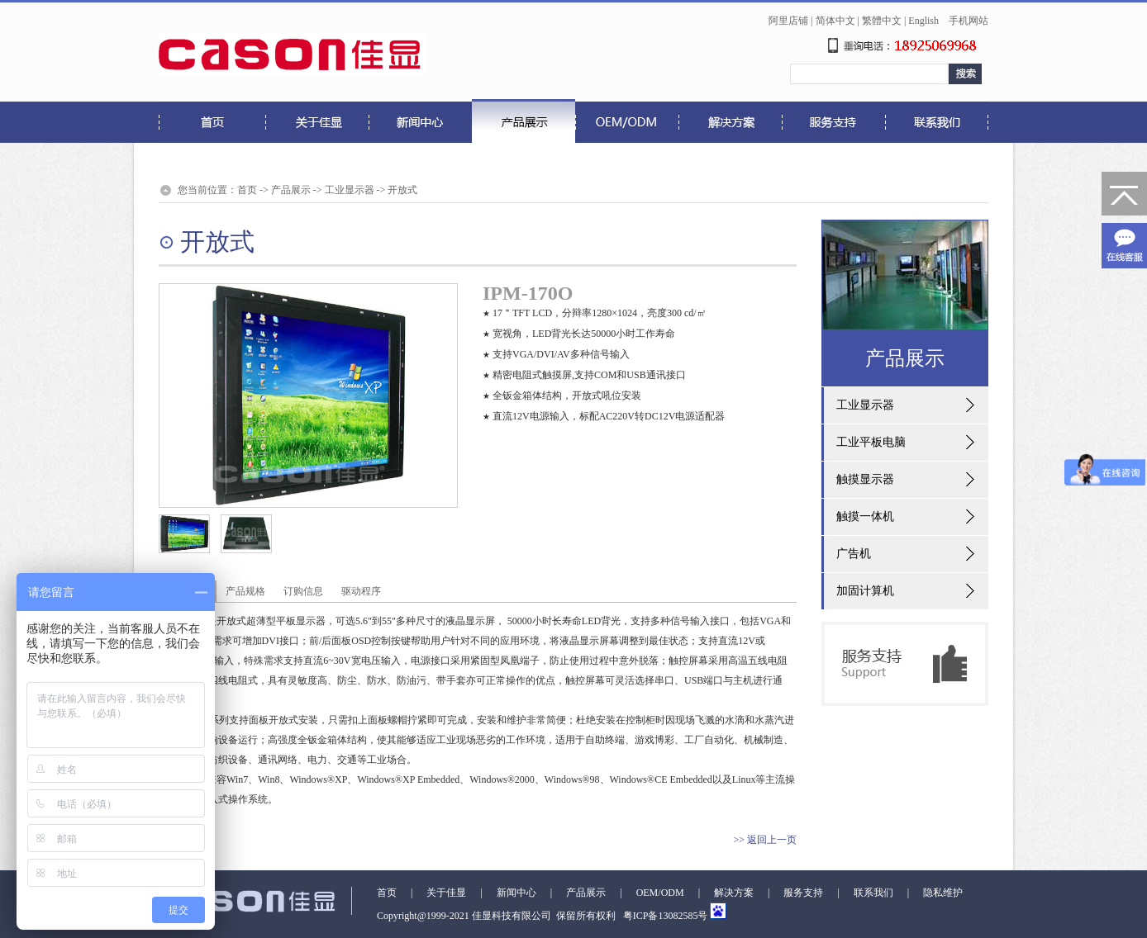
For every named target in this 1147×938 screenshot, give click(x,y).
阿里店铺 (788, 20)
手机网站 (968, 20)
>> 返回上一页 (765, 840)
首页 (247, 190)
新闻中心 (516, 892)
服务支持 (803, 892)
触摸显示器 (865, 479)
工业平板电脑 (871, 442)
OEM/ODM (660, 892)
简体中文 (835, 20)
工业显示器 (349, 190)
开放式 (402, 190)
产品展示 (291, 190)
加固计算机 (865, 591)
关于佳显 (446, 892)
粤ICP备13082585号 (664, 915)
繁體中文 (882, 20)
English (923, 20)
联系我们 (873, 892)
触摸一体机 (865, 516)
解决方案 (734, 892)
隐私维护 (943, 892)
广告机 (853, 553)
